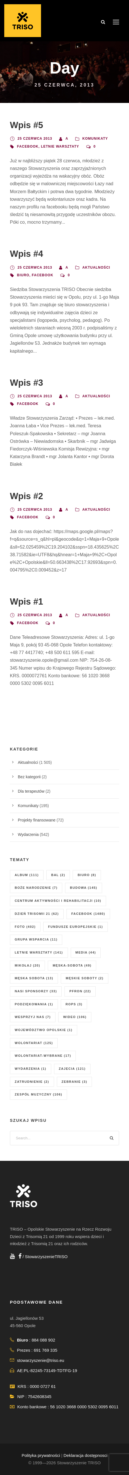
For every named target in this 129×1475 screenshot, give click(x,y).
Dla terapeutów (31, 791)
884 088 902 (43, 1340)
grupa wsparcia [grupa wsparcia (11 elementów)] (36, 939)
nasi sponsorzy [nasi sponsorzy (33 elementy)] (36, 991)
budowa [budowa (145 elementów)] (83, 887)
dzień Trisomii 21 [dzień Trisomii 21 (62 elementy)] (37, 913)
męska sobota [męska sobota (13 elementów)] (34, 978)
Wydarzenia (28, 834)
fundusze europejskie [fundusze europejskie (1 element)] (75, 926)
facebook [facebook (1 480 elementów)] (88, 913)
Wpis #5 (26, 125)
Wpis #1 (26, 602)
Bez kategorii (29, 777)
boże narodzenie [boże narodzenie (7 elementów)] (36, 887)
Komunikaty (95, 139)
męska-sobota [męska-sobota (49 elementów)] (72, 965)
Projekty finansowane (36, 820)
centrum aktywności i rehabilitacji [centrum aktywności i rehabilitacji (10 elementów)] (58, 900)
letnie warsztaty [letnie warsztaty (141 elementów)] (39, 952)
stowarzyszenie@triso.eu (40, 1360)
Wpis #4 (26, 254)
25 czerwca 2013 (35, 139)
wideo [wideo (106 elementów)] (75, 1017)
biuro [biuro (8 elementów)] (87, 875)
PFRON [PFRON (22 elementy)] (80, 991)
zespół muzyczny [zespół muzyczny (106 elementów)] (38, 1094)
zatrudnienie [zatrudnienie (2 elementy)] (32, 1081)
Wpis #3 (26, 383)
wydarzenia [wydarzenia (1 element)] (30, 1068)
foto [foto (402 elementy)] (25, 926)
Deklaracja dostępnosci (86, 1455)
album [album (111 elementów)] (27, 875)
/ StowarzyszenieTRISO (43, 1256)
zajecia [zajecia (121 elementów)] (72, 1068)
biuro (23, 275)
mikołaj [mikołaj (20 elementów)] (27, 965)
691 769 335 (45, 1350)
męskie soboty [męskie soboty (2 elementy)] (84, 978)
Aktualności (96, 267)
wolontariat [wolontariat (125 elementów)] (34, 1043)
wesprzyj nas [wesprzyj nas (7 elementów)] (33, 1017)
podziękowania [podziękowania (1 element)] (34, 1004)
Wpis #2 (26, 496)
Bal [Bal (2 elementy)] (58, 875)
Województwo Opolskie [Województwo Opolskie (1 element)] (43, 1030)
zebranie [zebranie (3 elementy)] (74, 1081)
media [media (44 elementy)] (86, 952)
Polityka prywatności (41, 1455)
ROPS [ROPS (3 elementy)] (74, 1004)
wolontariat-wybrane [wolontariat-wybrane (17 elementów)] (43, 1055)
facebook (27, 146)
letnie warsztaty (60, 146)
